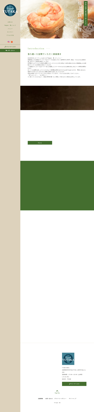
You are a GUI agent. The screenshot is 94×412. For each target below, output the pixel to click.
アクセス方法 (10, 35)
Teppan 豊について (10, 25)
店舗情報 (40, 399)
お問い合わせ (10, 50)
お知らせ (10, 22)
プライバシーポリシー (60, 399)
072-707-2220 (10, 46)
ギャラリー (10, 32)
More (40, 143)
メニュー (10, 28)
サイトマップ (72, 399)
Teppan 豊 (57, 403)
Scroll (57, 30)
